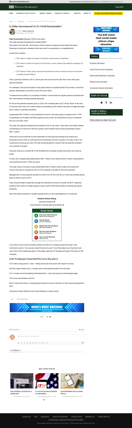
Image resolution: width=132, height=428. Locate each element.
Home (11, 13)
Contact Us (26, 416)
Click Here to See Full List (103, 120)
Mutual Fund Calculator (98, 82)
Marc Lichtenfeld (28, 31)
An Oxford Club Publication (20, 2)
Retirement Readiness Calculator (102, 75)
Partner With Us (104, 416)
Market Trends (45, 13)
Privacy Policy (76, 416)
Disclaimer (45, 416)
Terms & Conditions (60, 416)
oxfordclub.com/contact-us (90, 2)
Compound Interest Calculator (101, 88)
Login (81, 329)
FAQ (35, 416)
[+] (47, 343)
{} (44, 343)
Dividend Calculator (97, 63)
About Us (87, 13)
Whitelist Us (89, 416)
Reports (77, 13)
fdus (12, 299)
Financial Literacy (62, 13)
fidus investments (22, 299)
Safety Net (21, 21)
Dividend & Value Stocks (25, 13)
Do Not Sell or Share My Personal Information (66, 420)
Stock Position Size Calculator (101, 69)
